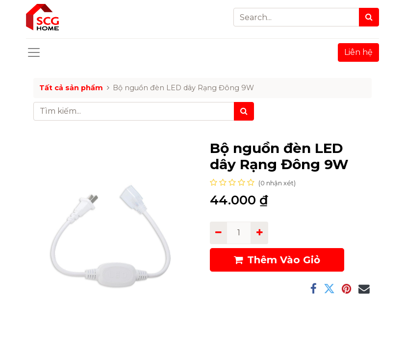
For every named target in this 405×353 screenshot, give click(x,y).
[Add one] (259, 233)
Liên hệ (358, 52)
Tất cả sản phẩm (71, 87)
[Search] (369, 17)
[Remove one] (218, 233)
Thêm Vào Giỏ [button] (277, 260)
